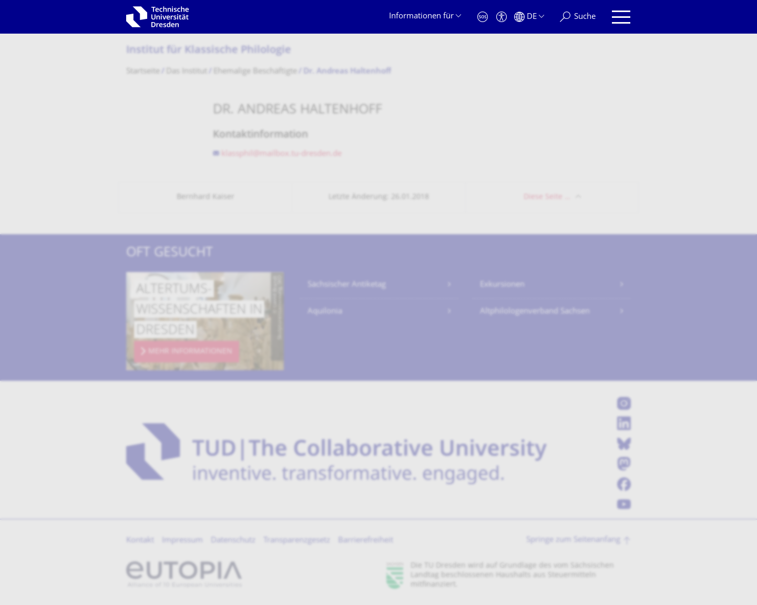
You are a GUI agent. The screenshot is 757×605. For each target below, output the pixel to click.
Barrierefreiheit (365, 541)
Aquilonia (325, 312)
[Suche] (578, 17)
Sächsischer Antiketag (347, 285)
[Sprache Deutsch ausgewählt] (529, 17)
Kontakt (140, 541)
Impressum (182, 541)
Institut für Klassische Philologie (208, 51)
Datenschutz (233, 541)
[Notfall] (482, 17)
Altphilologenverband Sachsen (535, 312)
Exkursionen (502, 285)
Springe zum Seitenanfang (573, 540)
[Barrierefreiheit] (501, 17)
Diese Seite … (547, 197)
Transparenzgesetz (296, 541)
